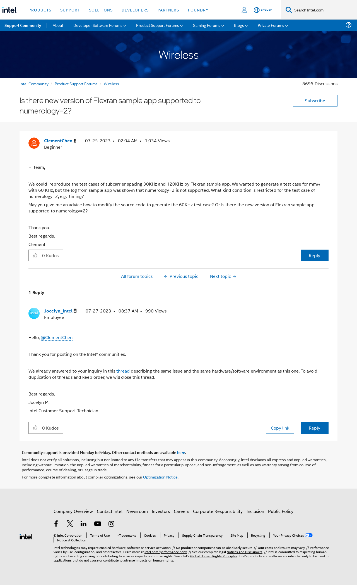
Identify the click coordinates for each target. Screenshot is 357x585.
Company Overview (73, 511)
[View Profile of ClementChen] (60, 141)
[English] (263, 10)
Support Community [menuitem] (22, 25)
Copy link (280, 428)
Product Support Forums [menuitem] (157, 25)
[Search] (289, 9)
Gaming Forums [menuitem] (206, 25)
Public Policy (280, 511)
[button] (35, 255)
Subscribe (315, 100)
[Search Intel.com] (324, 10)
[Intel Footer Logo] (26, 536)
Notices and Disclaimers (244, 551)
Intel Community (34, 83)
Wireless (111, 83)
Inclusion (255, 511)
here (181, 452)
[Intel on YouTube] (97, 524)
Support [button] (70, 10)
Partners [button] (168, 10)
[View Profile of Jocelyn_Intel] (60, 311)
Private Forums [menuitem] (271, 25)
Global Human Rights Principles (213, 555)
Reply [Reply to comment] (314, 428)
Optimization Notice (160, 477)
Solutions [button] (101, 10)
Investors (161, 511)
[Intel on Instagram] (111, 524)
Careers (181, 511)
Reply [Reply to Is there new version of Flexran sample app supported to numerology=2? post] (314, 255)
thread (123, 371)
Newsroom (137, 511)
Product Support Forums (76, 83)
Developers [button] (135, 10)
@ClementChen (57, 337)
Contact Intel (109, 511)
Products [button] (39, 10)
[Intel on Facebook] (56, 524)
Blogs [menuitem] (239, 25)
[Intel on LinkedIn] (83, 524)
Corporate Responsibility (218, 511)
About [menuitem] (58, 25)
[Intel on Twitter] (70, 524)
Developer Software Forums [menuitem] (97, 25)
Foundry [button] (198, 10)
